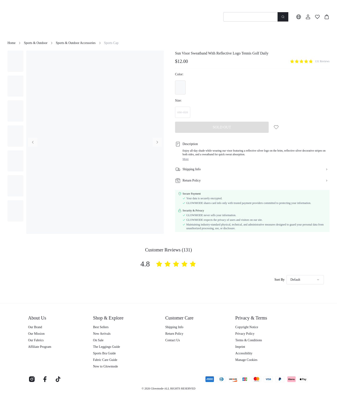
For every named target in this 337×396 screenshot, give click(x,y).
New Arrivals (102, 333)
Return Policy (174, 333)
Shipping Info (174, 327)
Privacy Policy (244, 333)
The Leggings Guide (106, 347)
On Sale (98, 340)
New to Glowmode (105, 366)
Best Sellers (101, 327)
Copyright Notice (246, 327)
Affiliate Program (39, 347)
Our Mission (36, 333)
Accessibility (243, 353)
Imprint (240, 347)
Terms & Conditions (248, 340)
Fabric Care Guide (105, 360)
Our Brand (35, 327)
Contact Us (172, 340)
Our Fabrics (36, 340)
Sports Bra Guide (104, 353)
